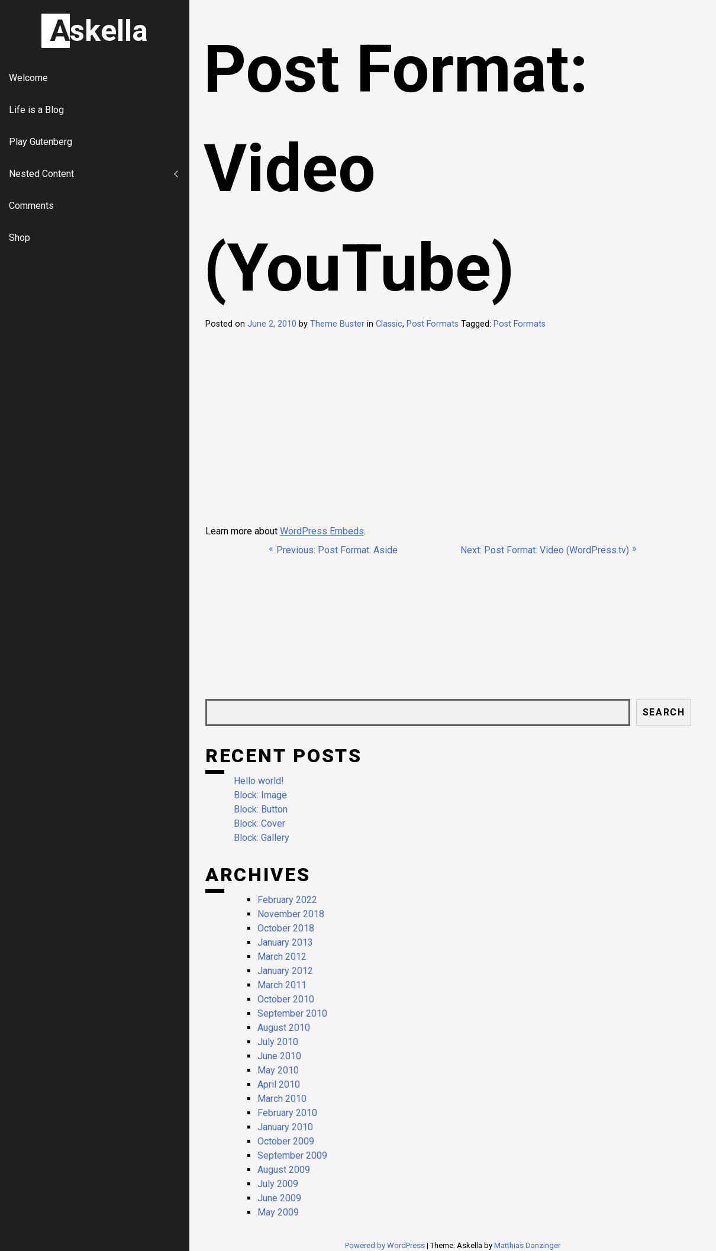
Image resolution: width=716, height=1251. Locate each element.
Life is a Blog (36, 109)
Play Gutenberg (40, 141)
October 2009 (285, 1141)
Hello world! (259, 780)
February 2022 (287, 899)
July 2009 (277, 1183)
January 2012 (285, 970)
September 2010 (292, 1013)
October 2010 (285, 999)
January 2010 (285, 1127)
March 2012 (282, 956)
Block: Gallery (261, 837)
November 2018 (290, 914)
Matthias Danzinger (527, 1245)
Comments (31, 205)
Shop (19, 237)
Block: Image (260, 795)
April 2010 (278, 1084)
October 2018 (285, 928)
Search (664, 712)
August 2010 (283, 1027)
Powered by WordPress (386, 1245)
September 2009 (292, 1155)
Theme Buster (337, 324)
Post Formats (433, 324)
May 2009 (278, 1212)
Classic (389, 324)
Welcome (28, 77)
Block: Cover (259, 823)
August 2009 (283, 1169)
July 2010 (277, 1041)
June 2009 (279, 1198)
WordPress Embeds (322, 531)
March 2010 (282, 1098)
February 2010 (287, 1112)
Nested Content (41, 173)
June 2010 (279, 1056)
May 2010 (278, 1070)
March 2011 (282, 985)
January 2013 (285, 942)
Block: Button (261, 809)
